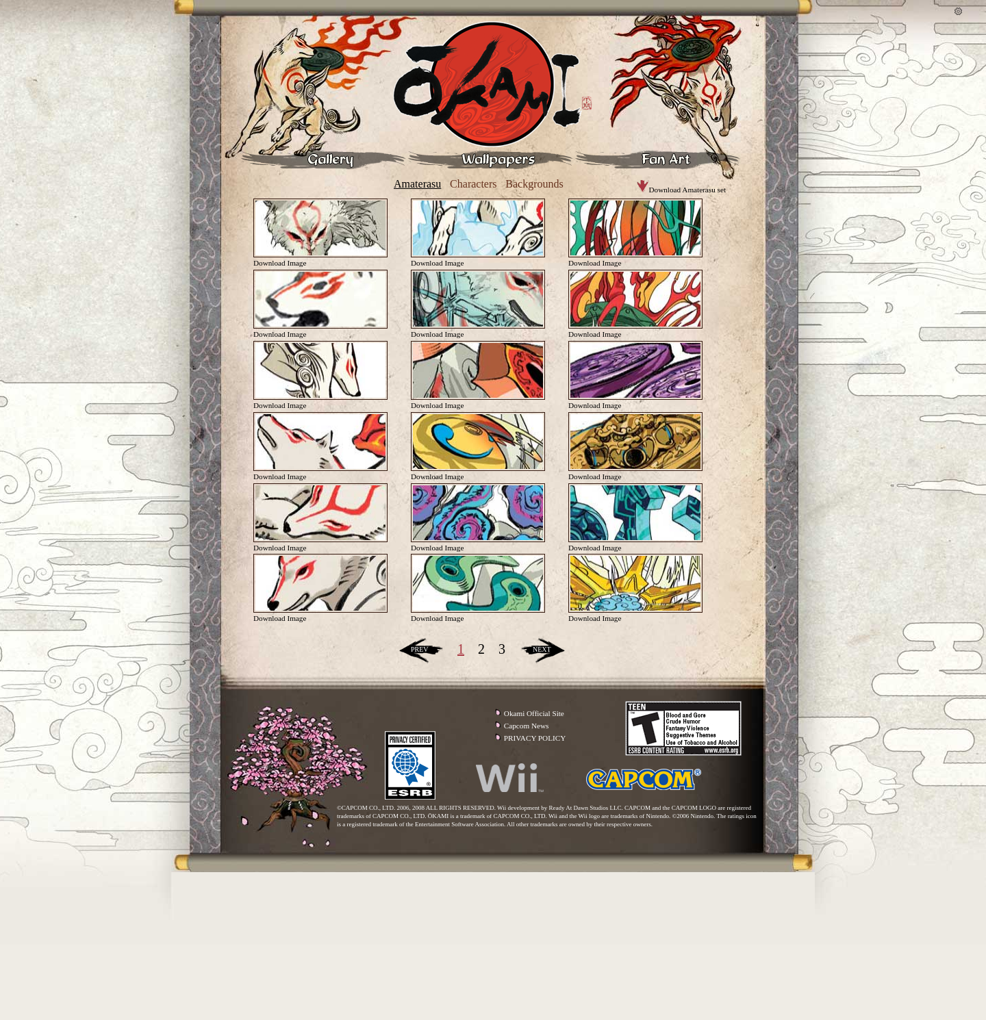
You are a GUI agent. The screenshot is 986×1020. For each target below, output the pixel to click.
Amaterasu (417, 184)
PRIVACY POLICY (535, 738)
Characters (473, 184)
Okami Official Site (534, 713)
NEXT (542, 649)
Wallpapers (490, 159)
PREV (420, 649)
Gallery (323, 159)
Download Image (279, 263)
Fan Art (657, 159)
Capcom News (526, 726)
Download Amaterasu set (681, 190)
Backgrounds (534, 184)
